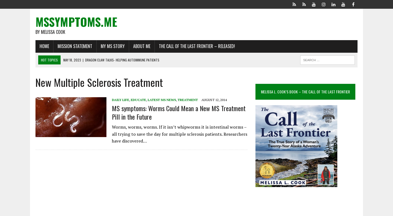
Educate (138, 100)
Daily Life (120, 100)
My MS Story (113, 46)
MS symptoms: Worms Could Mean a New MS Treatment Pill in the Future (179, 112)
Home (44, 46)
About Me (141, 46)
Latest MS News (162, 100)
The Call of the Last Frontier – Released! (197, 46)
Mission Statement (75, 46)
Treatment (188, 100)
